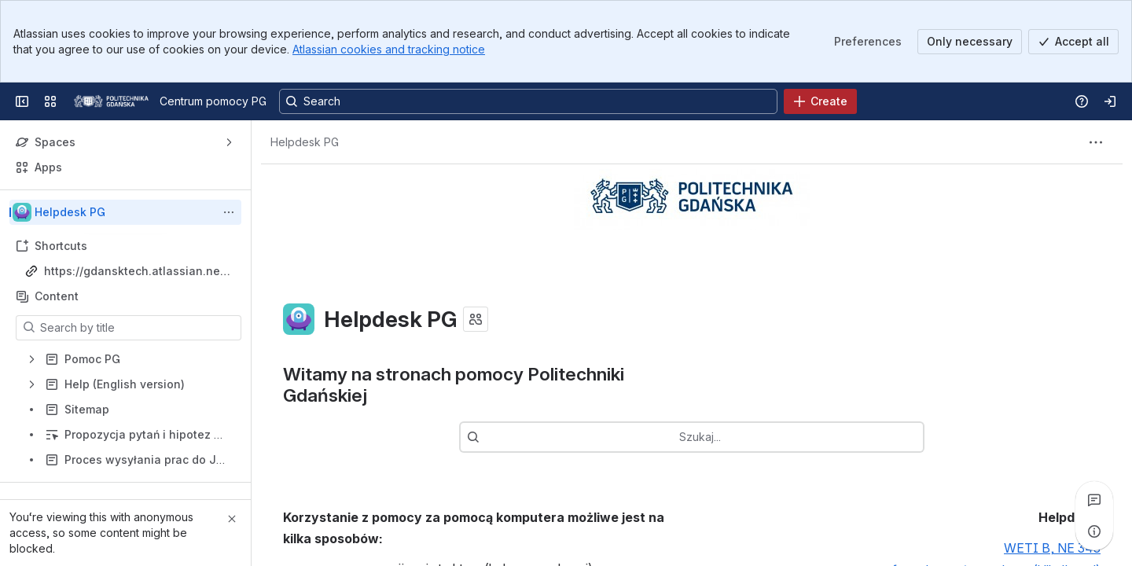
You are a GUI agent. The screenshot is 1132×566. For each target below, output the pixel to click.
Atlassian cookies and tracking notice (388, 49)
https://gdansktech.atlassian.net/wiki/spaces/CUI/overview (136, 271)
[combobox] (518, 437)
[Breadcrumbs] (304, 142)
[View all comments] (1094, 500)
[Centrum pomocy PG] (111, 101)
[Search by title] (138, 328)
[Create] (820, 101)
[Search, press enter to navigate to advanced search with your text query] (528, 101)
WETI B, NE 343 (1052, 549)
